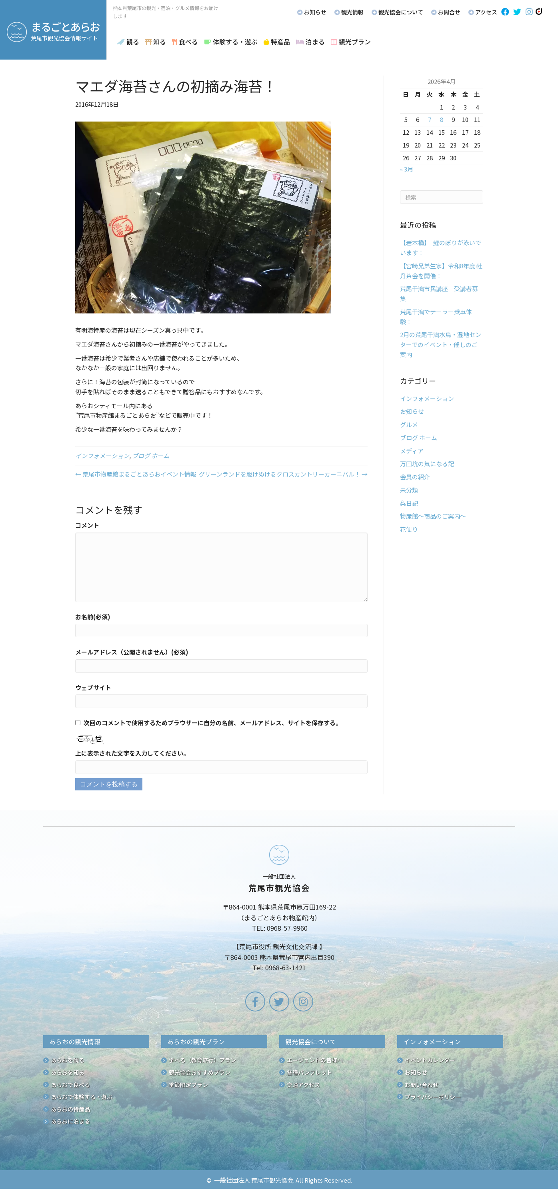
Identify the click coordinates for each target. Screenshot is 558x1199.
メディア (412, 451)
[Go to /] (279, 910)
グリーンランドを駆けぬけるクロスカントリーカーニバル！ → (283, 474)
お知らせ (412, 411)
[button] (505, 12)
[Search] (441, 197)
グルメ (409, 424)
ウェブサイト (93, 687)
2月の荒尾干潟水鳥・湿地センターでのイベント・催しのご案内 (440, 344)
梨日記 (409, 503)
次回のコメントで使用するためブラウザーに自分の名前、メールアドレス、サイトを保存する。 (213, 722)
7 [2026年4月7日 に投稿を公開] (429, 119)
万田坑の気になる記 (427, 463)
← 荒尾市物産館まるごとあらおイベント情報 (135, 474)
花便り (409, 529)
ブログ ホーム (150, 455)
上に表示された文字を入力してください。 (132, 753)
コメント (87, 525)
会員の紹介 (415, 477)
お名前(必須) (92, 616)
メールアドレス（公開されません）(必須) (131, 652)
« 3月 (406, 169)
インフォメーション (102, 455)
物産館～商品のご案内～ (433, 516)
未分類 (409, 490)
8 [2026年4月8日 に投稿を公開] (441, 119)
